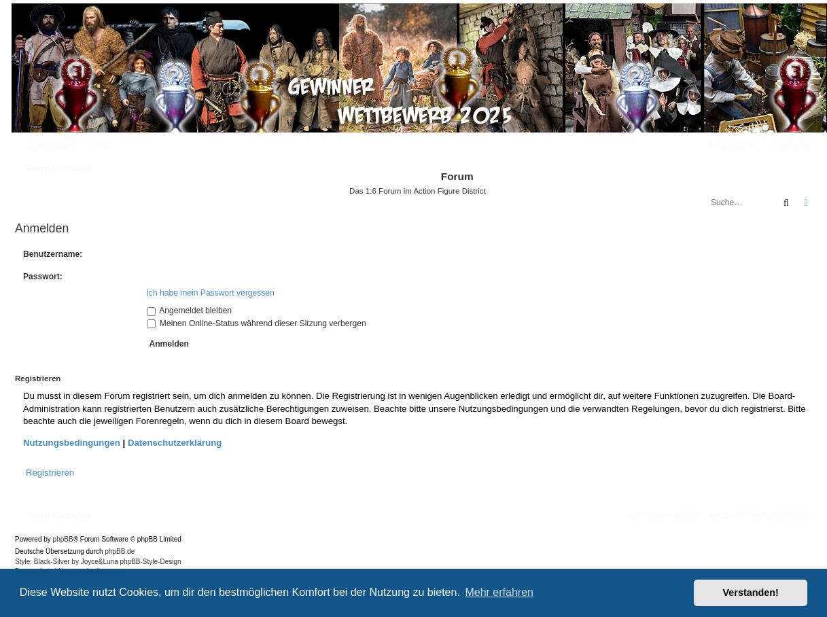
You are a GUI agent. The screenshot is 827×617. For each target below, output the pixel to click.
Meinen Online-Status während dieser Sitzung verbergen (256, 323)
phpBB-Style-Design (150, 561)
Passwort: (43, 276)
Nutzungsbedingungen (71, 443)
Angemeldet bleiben (189, 310)
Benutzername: (52, 254)
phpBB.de (120, 551)
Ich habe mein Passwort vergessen (211, 293)
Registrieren (50, 473)
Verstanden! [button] (751, 592)
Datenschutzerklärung (175, 443)
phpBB (63, 539)
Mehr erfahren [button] (499, 592)
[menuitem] (94, 146)
